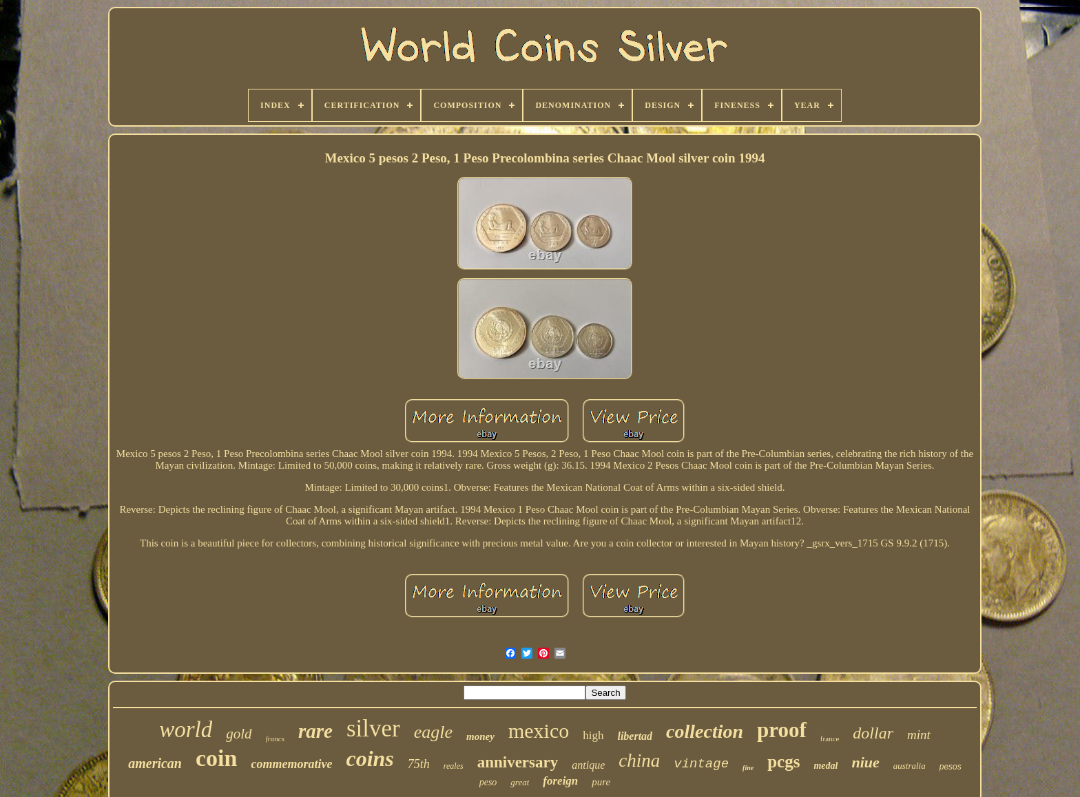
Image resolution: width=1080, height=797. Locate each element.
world (185, 729)
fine (748, 768)
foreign (560, 780)
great (519, 782)
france (829, 738)
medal (825, 766)
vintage (701, 764)
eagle (433, 732)
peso (488, 782)
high (593, 735)
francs (275, 738)
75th (419, 764)
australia (909, 766)
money (480, 736)
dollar (873, 733)
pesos (950, 767)
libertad (634, 736)
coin (216, 758)
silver (373, 728)
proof (782, 730)
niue (865, 762)
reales (454, 766)
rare (315, 731)
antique (588, 765)
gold (238, 733)
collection (704, 731)
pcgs (783, 761)
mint (919, 734)
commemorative (291, 764)
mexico (538, 730)
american (155, 763)
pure (601, 781)
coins (369, 758)
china (639, 760)
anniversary (518, 762)
